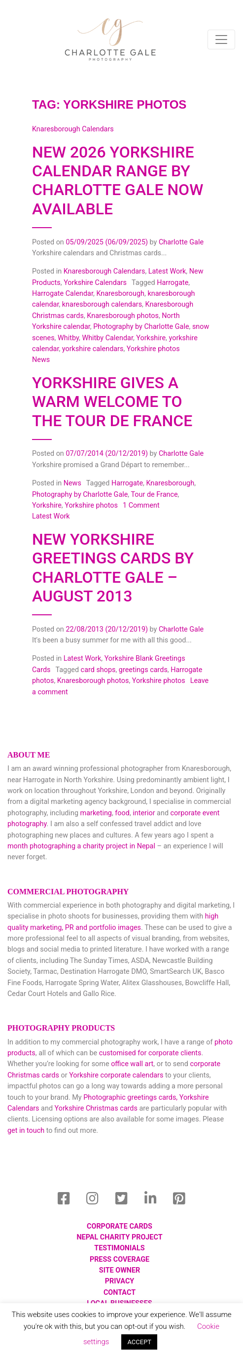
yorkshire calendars (93, 349)
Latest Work (167, 271)
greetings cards (143, 670)
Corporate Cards (119, 1226)
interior (144, 813)
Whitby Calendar (107, 338)
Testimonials (119, 1248)
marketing (96, 813)
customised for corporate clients (150, 1053)
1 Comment (141, 505)
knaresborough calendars (102, 304)
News (72, 483)
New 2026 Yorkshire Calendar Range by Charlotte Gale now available (117, 180)
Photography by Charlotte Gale (141, 326)
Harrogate (172, 283)
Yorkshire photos (153, 349)
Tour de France (154, 494)
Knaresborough (120, 293)
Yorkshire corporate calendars (116, 1075)
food (122, 813)
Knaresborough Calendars (104, 271)
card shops (98, 670)
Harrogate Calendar (62, 293)
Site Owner (119, 1270)
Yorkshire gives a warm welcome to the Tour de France (112, 401)
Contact (120, 1292)
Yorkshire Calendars (95, 283)
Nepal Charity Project (119, 1237)
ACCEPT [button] (139, 1342)
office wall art (131, 1064)
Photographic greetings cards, (130, 1097)
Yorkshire (151, 338)
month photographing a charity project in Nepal (81, 846)
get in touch (25, 1130)
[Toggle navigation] (221, 39)
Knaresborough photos (123, 316)
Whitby (68, 338)
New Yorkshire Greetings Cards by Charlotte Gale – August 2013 (113, 567)
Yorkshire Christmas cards (96, 1108)
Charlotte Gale (181, 242)
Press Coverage (119, 1259)
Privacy (119, 1281)
